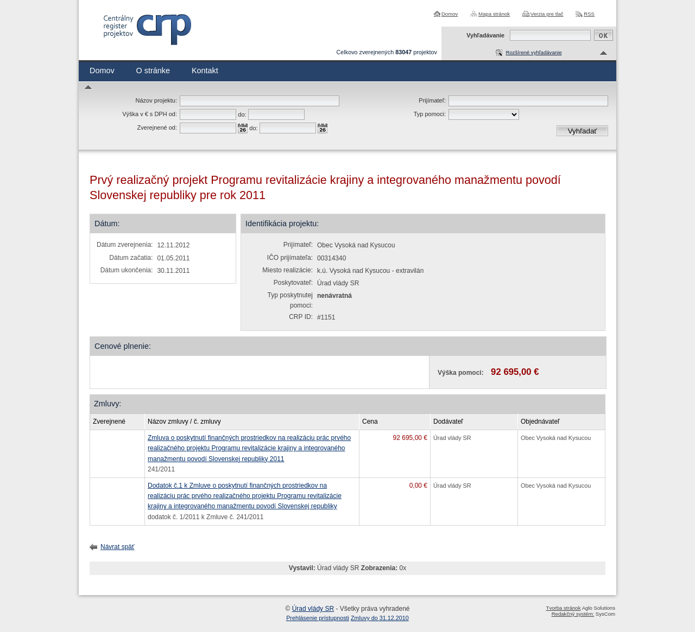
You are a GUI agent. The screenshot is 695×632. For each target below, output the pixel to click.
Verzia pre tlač (547, 14)
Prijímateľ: (432, 100)
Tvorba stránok (563, 608)
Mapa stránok (494, 14)
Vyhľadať (582, 131)
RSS (589, 14)
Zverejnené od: (157, 127)
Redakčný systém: (573, 614)
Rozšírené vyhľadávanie (533, 52)
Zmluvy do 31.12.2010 (380, 618)
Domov (449, 14)
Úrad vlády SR (313, 608)
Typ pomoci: (430, 114)
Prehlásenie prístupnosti (317, 618)
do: (242, 114)
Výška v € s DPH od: (149, 114)
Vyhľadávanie (485, 35)
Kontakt (205, 70)
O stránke (153, 70)
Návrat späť (117, 547)
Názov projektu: (156, 100)
